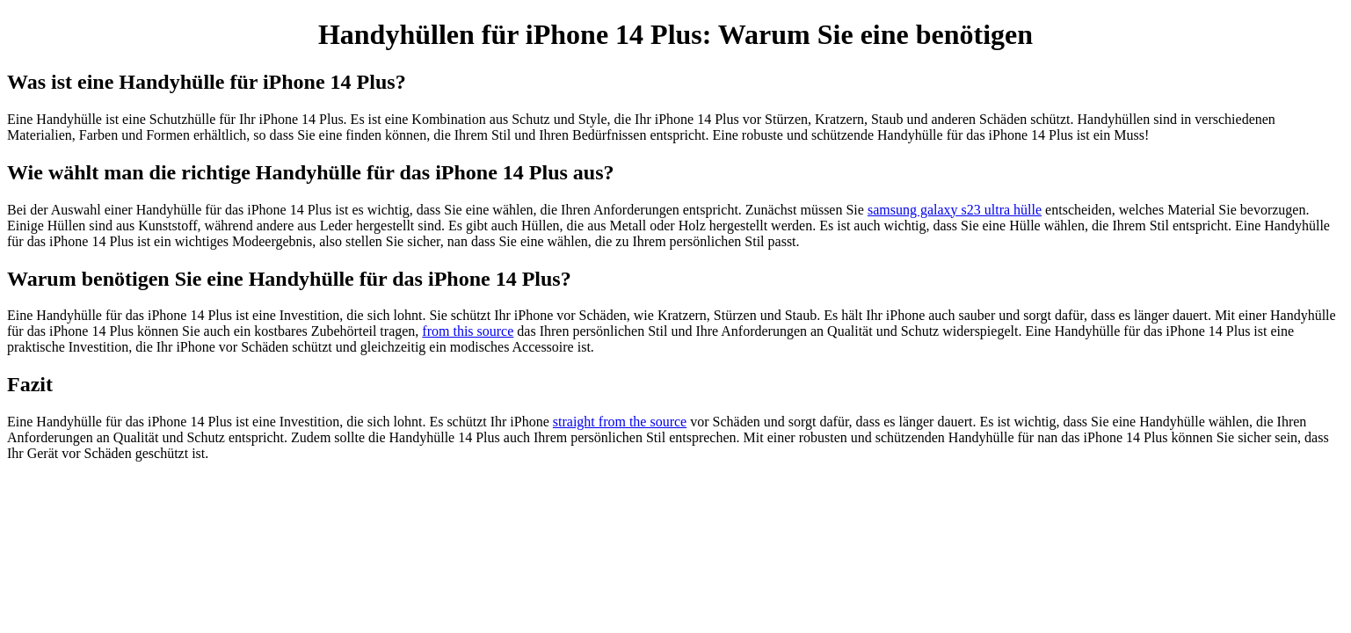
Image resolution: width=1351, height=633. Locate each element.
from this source (467, 331)
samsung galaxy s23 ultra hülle (955, 209)
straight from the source (619, 421)
